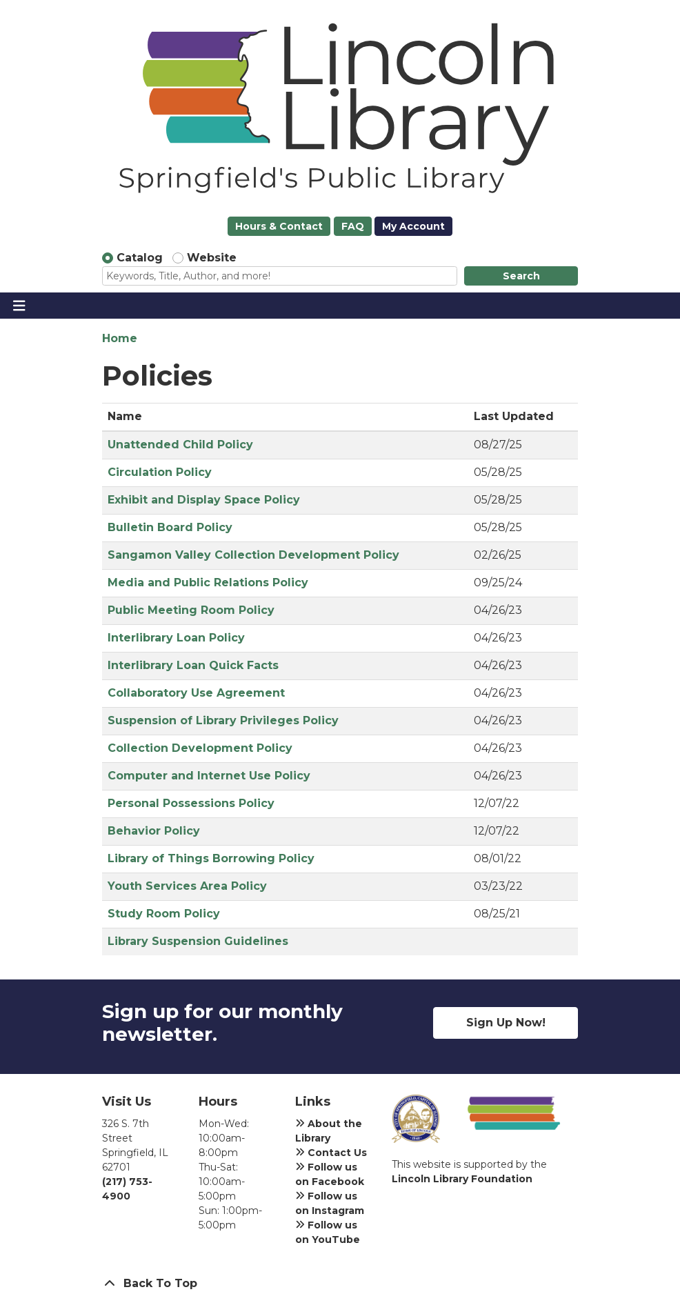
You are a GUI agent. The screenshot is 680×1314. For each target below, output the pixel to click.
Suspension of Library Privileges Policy (223, 720)
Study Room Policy (164, 913)
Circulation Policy (160, 472)
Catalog (140, 257)
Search (521, 276)
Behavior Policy (154, 830)
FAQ (352, 226)
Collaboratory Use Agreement (196, 692)
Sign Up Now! (506, 1022)
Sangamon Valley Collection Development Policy (253, 554)
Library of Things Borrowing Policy (211, 858)
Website (212, 257)
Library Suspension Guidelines (198, 941)
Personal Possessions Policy (191, 803)
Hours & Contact (279, 226)
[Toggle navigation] (19, 305)
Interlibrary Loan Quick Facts (193, 665)
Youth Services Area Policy (187, 886)
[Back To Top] (340, 1284)
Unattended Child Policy (180, 444)
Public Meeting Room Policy (191, 610)
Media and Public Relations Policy (208, 582)
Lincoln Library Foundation (462, 1179)
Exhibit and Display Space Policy (204, 499)
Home (119, 338)
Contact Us (331, 1152)
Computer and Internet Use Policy (209, 775)
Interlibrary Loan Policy (176, 637)
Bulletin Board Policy (170, 527)
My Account (413, 226)
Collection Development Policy (200, 748)
